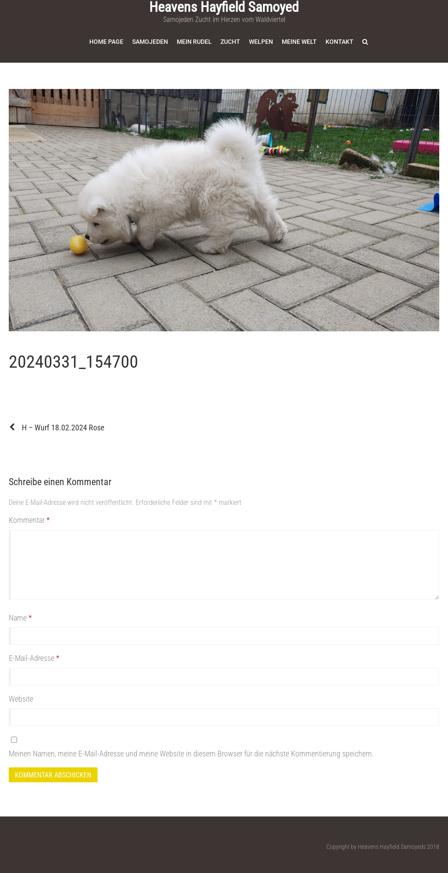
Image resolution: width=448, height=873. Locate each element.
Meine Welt (299, 41)
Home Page (106, 41)
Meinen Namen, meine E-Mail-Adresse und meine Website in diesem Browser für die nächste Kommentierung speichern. (191, 753)
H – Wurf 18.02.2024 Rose (63, 427)
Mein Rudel (194, 41)
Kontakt (340, 41)
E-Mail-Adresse (34, 658)
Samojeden (150, 41)
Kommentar (29, 520)
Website (21, 698)
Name (20, 617)
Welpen (261, 41)
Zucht (230, 41)
